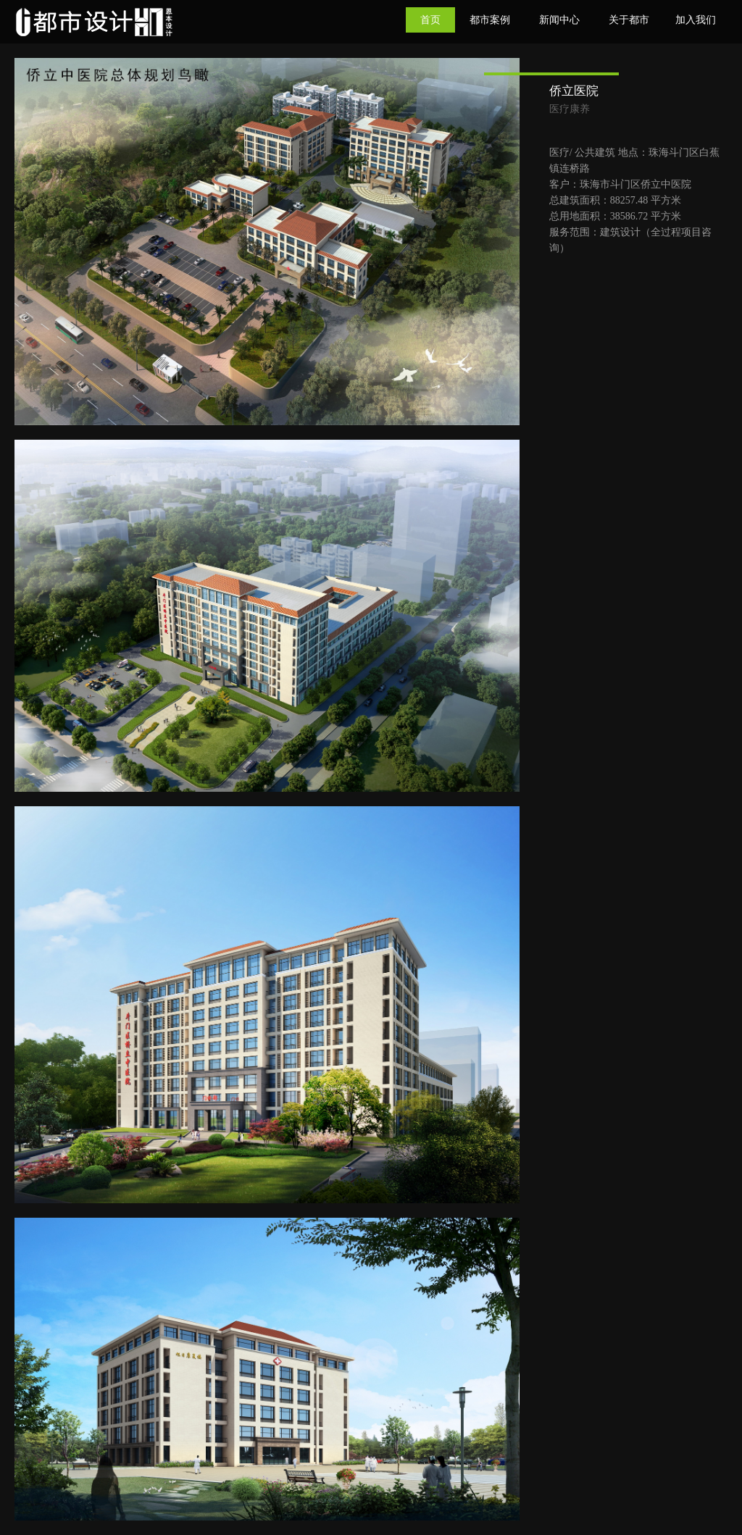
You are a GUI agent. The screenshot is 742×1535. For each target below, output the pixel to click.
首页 (430, 19)
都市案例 (490, 19)
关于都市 (629, 19)
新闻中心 (559, 19)
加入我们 (695, 19)
